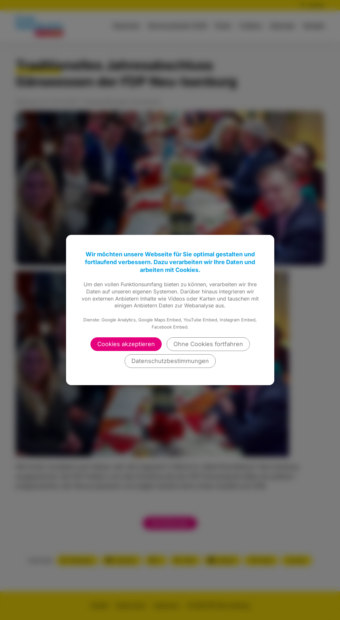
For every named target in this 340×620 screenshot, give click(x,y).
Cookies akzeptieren (126, 344)
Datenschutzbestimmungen (170, 360)
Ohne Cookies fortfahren (208, 344)
